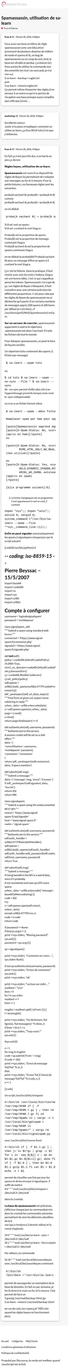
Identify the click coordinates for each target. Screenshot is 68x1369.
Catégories (17, 1341)
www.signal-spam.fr (24, 820)
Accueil (5, 1341)
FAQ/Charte (31, 1341)
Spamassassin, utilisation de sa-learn (31, 20)
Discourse (22, 1360)
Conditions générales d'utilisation (18, 1347)
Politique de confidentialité (15, 1353)
